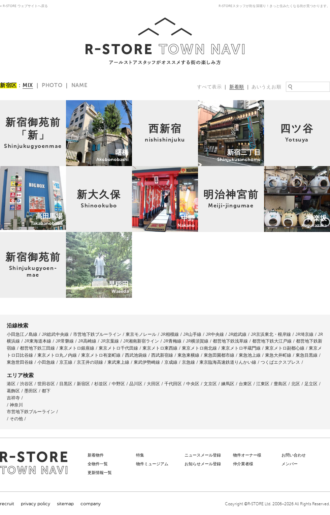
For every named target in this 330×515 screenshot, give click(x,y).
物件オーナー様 (247, 455)
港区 (11, 383)
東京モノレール (141, 334)
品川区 (135, 383)
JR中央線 (215, 334)
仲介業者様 (243, 464)
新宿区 (83, 383)
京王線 (65, 362)
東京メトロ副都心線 (284, 348)
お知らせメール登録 (203, 464)
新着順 (236, 87)
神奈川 (16, 404)
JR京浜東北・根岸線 (271, 334)
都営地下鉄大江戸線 (272, 341)
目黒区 (65, 383)
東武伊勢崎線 (147, 362)
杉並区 (100, 383)
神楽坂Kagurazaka (283, 169)
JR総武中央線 (55, 334)
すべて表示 (209, 87)
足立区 (311, 383)
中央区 (192, 383)
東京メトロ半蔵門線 (241, 348)
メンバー (290, 464)
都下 (46, 390)
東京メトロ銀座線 (76, 348)
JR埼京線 (304, 334)
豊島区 (280, 383)
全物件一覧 (98, 464)
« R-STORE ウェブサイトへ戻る (24, 6)
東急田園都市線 (219, 355)
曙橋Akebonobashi (86, 104)
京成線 (170, 362)
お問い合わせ (294, 455)
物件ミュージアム (152, 464)
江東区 (262, 383)
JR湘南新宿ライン (141, 341)
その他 (16, 418)
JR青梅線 (172, 341)
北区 (295, 383)
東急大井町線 (278, 355)
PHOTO (52, 85)
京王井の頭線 (90, 362)
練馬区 (227, 383)
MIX (28, 85)
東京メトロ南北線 (199, 348)
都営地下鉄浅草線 (230, 341)
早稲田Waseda (81, 235)
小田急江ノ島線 (22, 334)
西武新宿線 (162, 355)
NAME (79, 85)
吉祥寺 (13, 397)
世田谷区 (46, 383)
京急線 (188, 362)
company (90, 504)
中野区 (118, 383)
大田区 (153, 383)
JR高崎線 (87, 341)
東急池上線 (250, 355)
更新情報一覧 (100, 472)
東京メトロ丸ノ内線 (57, 355)
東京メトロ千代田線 (118, 348)
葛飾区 (13, 390)
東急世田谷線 (20, 362)
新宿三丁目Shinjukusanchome (230, 104)
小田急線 (46, 362)
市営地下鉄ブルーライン (97, 334)
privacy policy (35, 504)
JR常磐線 (65, 341)
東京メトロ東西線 (159, 348)
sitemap (65, 504)
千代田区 (173, 383)
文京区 (210, 383)
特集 (140, 455)
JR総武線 (237, 334)
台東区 (245, 383)
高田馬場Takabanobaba (24, 169)
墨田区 (30, 390)
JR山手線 (192, 334)
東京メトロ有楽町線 (101, 355)
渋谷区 (26, 383)
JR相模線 (170, 334)
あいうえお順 (266, 87)
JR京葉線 (110, 341)
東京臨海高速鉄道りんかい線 (227, 362)
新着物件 (96, 455)
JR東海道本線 (37, 341)
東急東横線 (188, 355)
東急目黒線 (307, 355)
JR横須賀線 (197, 341)
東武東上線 (118, 362)
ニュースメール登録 (203, 455)
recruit (7, 504)
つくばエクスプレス (280, 362)
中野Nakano (145, 169)
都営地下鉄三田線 (37, 348)
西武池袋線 (136, 355)
